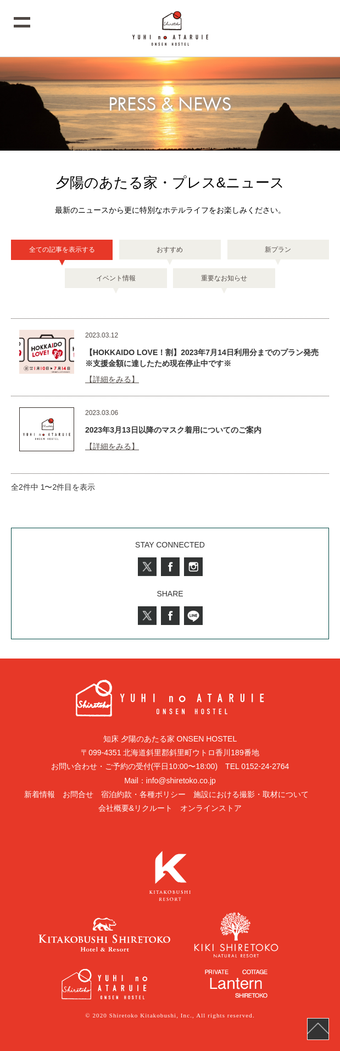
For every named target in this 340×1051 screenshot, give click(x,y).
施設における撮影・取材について (251, 794)
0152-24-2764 (265, 766)
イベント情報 (116, 278)
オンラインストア (211, 808)
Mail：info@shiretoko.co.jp (170, 780)
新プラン (278, 249)
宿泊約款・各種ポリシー (143, 794)
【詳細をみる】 (112, 379)
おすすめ (170, 249)
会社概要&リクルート (135, 808)
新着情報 (39, 794)
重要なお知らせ (224, 278)
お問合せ (78, 794)
